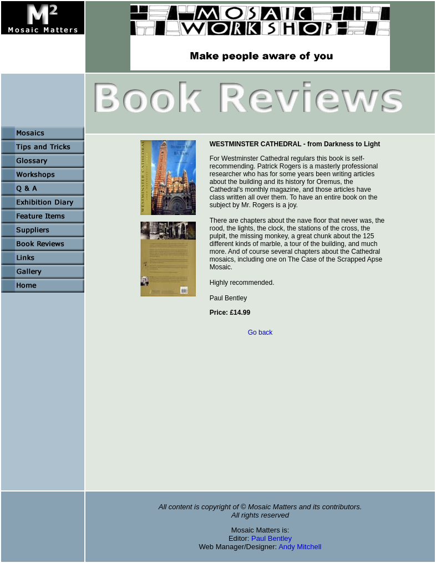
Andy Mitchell (299, 546)
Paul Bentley (271, 538)
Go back (260, 332)
